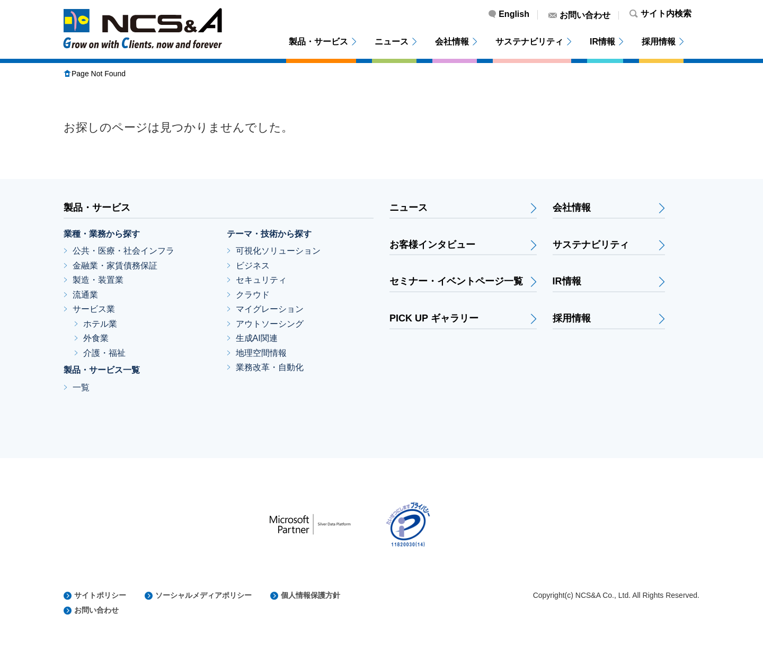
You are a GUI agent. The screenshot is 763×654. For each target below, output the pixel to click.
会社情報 (452, 41)
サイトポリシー (100, 595)
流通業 (85, 294)
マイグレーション (270, 308)
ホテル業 (100, 323)
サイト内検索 (666, 14)
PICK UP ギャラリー (433, 318)
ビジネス (253, 265)
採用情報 (659, 41)
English (514, 14)
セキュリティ (261, 279)
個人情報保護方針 (310, 595)
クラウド (253, 294)
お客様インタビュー (432, 245)
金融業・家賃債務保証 (115, 265)
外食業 (96, 338)
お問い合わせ (585, 15)
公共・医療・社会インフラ (123, 250)
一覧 (81, 387)
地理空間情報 (261, 352)
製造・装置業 (98, 279)
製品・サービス (318, 41)
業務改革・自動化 (270, 367)
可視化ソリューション (278, 250)
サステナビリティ (529, 41)
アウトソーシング (270, 323)
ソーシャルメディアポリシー (203, 595)
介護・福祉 (104, 352)
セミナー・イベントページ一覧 (456, 281)
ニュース (392, 41)
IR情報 (602, 41)
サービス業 (94, 308)
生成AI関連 (257, 338)
